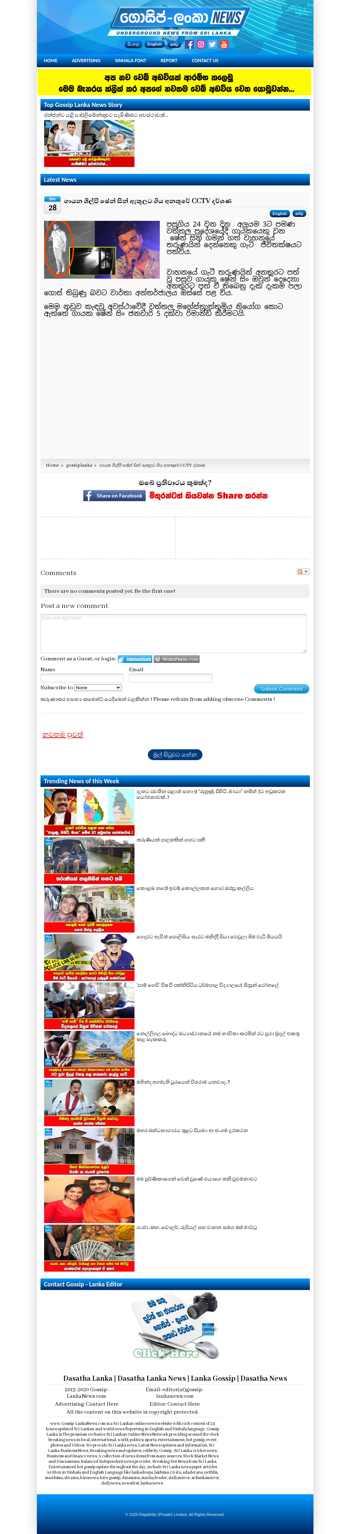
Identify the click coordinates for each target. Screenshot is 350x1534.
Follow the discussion (303, 571)
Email (136, 669)
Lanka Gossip (213, 1378)
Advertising (86, 60)
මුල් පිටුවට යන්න (175, 754)
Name (47, 669)
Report (169, 60)
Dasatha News (263, 1378)
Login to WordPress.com (177, 659)
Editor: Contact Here (175, 1404)
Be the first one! (155, 591)
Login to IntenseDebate (135, 659)
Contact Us (205, 60)
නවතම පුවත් (62, 734)
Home (50, 60)
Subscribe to (80, 687)
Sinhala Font (130, 60)
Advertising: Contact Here (87, 1404)
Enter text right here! (173, 633)
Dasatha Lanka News (152, 1378)
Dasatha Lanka (87, 1378)
